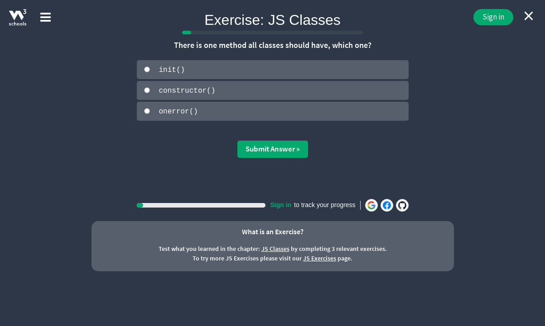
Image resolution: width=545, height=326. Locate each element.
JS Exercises (319, 258)
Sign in (493, 17)
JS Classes (275, 248)
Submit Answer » (273, 148)
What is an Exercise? (273, 230)
